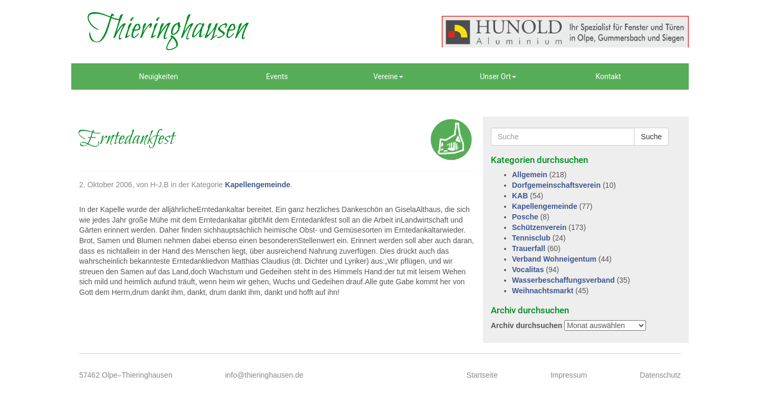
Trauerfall (528, 248)
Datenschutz (660, 375)
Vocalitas (528, 269)
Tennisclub (531, 238)
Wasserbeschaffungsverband (563, 280)
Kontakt (608, 76)
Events (277, 76)
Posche (525, 217)
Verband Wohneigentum (554, 259)
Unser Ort (498, 76)
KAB (520, 195)
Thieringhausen (167, 29)
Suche (651, 136)
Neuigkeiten (158, 76)
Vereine (388, 76)
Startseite (482, 375)
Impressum (568, 375)
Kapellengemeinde (257, 184)
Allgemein (529, 174)
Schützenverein (539, 227)
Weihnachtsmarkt (542, 290)
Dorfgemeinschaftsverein (556, 185)
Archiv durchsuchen (526, 325)
